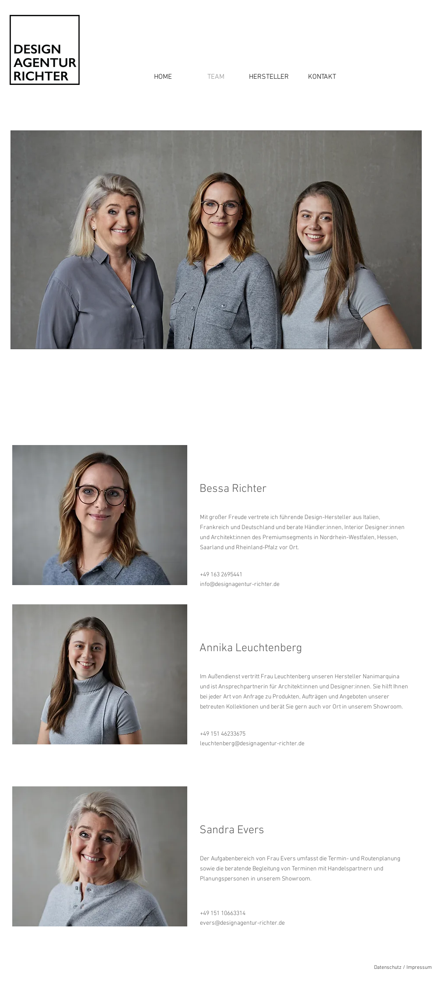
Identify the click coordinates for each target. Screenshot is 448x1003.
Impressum (419, 967)
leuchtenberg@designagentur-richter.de (252, 743)
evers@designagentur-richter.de (242, 923)
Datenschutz (388, 967)
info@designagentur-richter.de (240, 584)
